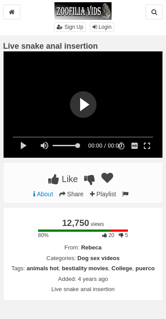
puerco (144, 268)
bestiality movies (85, 268)
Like (63, 179)
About (43, 194)
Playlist (103, 194)
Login (102, 27)
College (122, 268)
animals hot (42, 268)
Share (71, 194)
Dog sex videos (98, 258)
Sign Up (70, 27)
